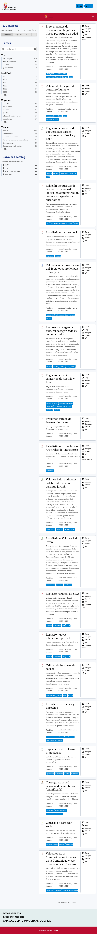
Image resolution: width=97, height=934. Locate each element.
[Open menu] (93, 17)
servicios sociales (52, 844)
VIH (63, 625)
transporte (49, 470)
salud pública (50, 74)
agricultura (50, 773)
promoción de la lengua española (57, 315)
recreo (70, 695)
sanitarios (49, 410)
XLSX (6, 165)
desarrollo (73, 173)
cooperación (64, 173)
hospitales (49, 406)
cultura (48, 318)
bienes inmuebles (60, 737)
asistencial (69, 844)
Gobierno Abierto (13, 917)
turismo (72, 315)
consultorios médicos (66, 403)
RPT (47, 223)
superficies (59, 773)
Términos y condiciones (49, 930)
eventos (49, 366)
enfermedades (61, 74)
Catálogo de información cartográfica (27, 921)
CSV (5, 168)
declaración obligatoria (53, 77)
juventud (59, 529)
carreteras (49, 810)
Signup (88, 6)
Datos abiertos (12, 913)
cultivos (66, 773)
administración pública (70, 890)
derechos (71, 737)
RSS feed (7, 174)
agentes (55, 173)
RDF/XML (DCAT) (11, 171)
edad (71, 77)
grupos (65, 77)
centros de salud (51, 403)
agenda (55, 366)
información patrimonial (54, 740)
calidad (59, 116)
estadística (49, 256)
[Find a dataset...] (19, 49)
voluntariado (50, 529)
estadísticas (68, 585)
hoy (68, 366)
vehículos (58, 890)
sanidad (57, 410)
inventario (49, 737)
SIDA (68, 625)
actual (73, 366)
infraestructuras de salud (63, 406)
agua (65, 116)
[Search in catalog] (35, 49)
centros (61, 844)
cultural (62, 366)
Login (79, 6)
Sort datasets (6, 30)
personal (58, 256)
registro (49, 173)
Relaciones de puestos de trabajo (61, 223)
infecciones (57, 625)
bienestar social (69, 529)
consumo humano (52, 119)
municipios (74, 773)
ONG (48, 177)
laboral (76, 223)
